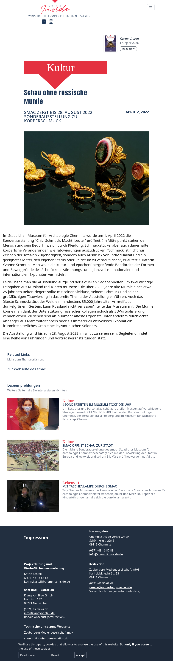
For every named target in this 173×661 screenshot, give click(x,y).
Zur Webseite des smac (26, 369)
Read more (27, 655)
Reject (55, 655)
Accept (80, 655)
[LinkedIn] (44, 21)
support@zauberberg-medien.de (46, 638)
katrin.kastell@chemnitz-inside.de (47, 582)
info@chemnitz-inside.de (106, 554)
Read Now (128, 48)
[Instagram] (51, 21)
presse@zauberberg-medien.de (110, 587)
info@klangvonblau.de (39, 613)
